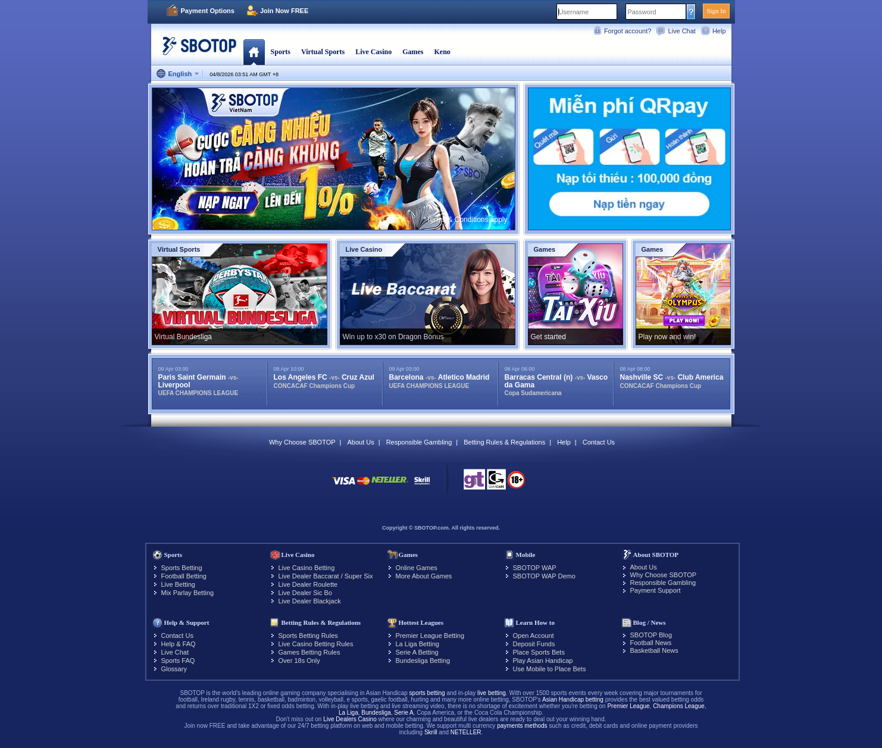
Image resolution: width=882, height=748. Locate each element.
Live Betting (178, 584)
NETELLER (466, 732)
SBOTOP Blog (651, 635)
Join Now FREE (284, 10)
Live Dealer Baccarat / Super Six (326, 576)
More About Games (424, 576)
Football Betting (184, 576)
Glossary (174, 668)
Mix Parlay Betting (187, 592)
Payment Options (207, 10)
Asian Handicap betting (572, 699)
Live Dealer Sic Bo (306, 592)
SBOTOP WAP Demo (544, 576)
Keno (442, 52)
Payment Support (655, 590)
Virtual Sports (323, 52)
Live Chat (681, 31)
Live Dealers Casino (350, 719)
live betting (491, 693)
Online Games (416, 567)
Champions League (679, 706)
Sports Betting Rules (308, 635)
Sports (280, 52)
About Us (360, 442)
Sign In (715, 10)
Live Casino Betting (307, 567)
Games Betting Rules (309, 652)
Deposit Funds (534, 643)
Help (719, 31)
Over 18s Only (299, 660)
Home (254, 52)
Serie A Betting (417, 652)
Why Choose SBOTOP (302, 442)
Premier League (628, 706)
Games (412, 52)
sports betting (427, 693)
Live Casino (373, 52)
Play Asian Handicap (543, 660)
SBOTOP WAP (534, 567)
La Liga (348, 712)
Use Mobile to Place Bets (549, 668)
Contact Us (599, 442)
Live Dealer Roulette (308, 584)
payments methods (522, 725)
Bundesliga (375, 712)
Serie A (403, 712)
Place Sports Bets (539, 652)
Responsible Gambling (419, 442)
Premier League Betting (430, 635)
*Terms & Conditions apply (466, 219)
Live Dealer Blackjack (310, 601)
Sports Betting (181, 567)
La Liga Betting (417, 643)
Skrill (430, 732)
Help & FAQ (178, 643)
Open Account (533, 635)
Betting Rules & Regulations (504, 442)
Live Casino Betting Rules (316, 643)
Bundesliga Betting (423, 660)
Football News (651, 642)
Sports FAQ (178, 660)
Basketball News (654, 650)
